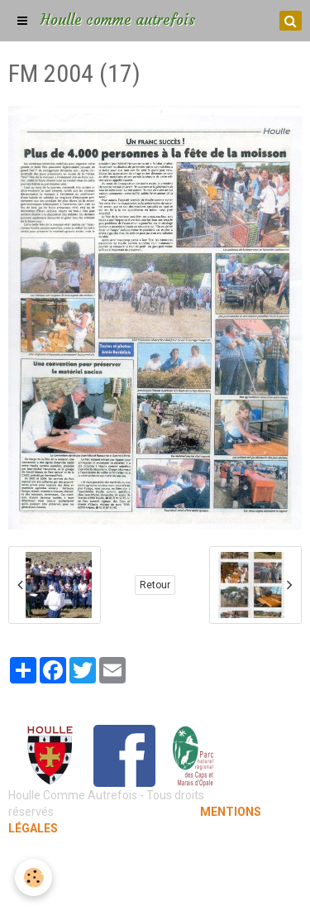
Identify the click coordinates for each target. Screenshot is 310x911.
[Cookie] (33, 877)
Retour (155, 585)
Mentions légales (155, 861)
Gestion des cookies (155, 886)
